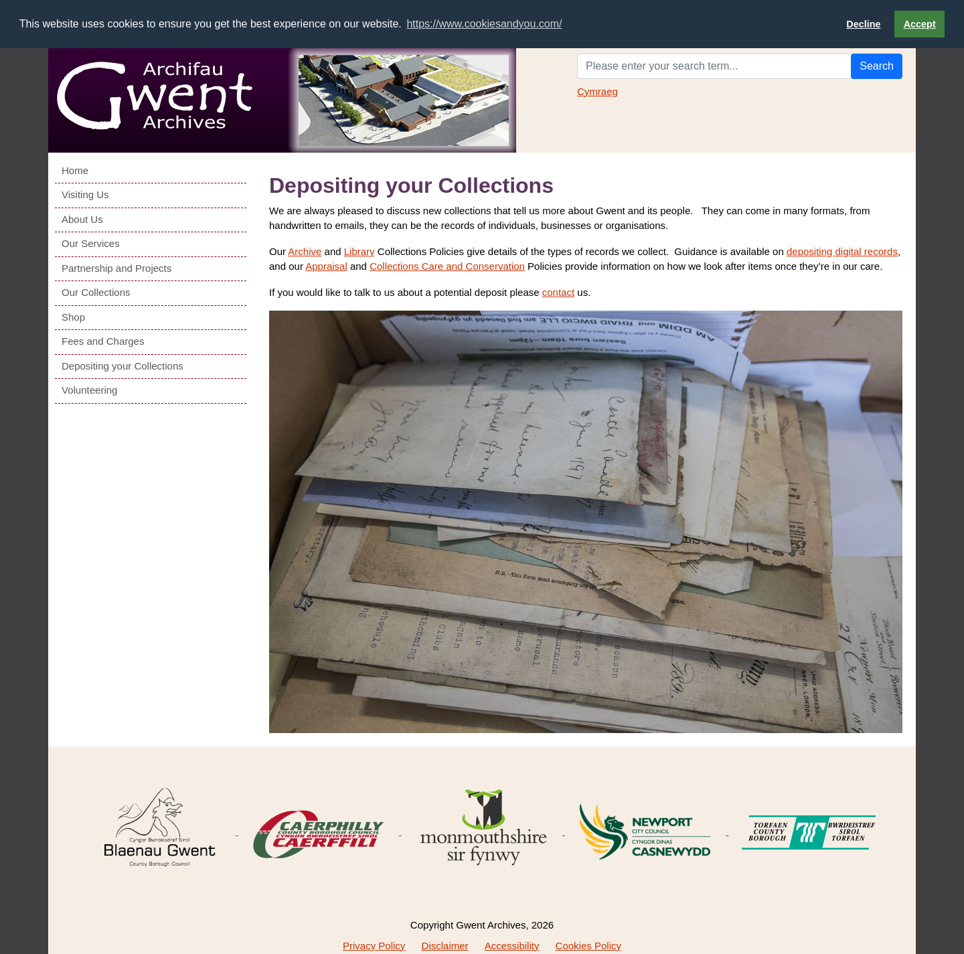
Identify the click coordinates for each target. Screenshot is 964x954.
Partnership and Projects (116, 267)
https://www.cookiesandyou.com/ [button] (484, 23)
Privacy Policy (374, 945)
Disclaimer (445, 945)
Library (359, 250)
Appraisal (326, 266)
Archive (304, 250)
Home (75, 169)
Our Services (91, 242)
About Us (82, 218)
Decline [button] (863, 24)
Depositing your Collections (122, 365)
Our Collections (96, 291)
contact (558, 291)
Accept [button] (920, 24)
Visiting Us (85, 194)
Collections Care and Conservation (447, 266)
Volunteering (89, 389)
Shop (73, 316)
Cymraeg (597, 90)
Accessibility (512, 945)
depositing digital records (842, 250)
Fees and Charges (103, 340)
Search (877, 65)
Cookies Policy (588, 945)
